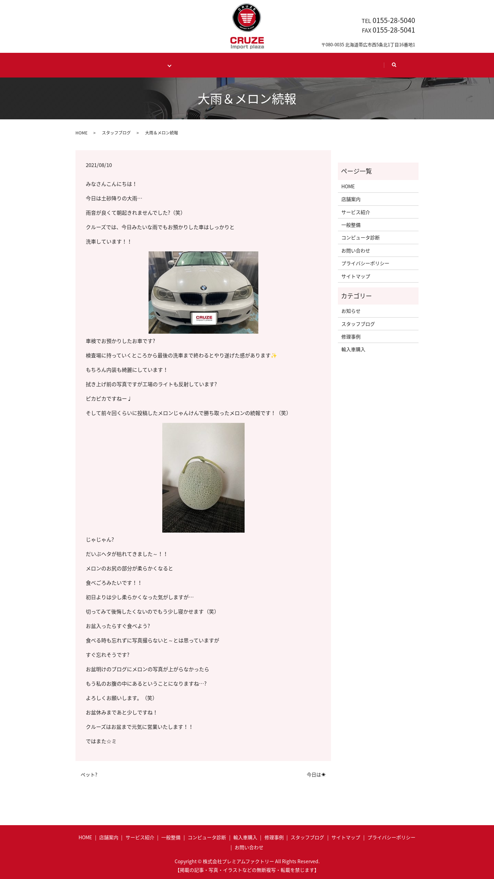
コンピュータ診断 (360, 237)
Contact (358, 64)
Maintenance (151, 64)
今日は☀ (316, 774)
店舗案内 (351, 198)
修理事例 (351, 336)
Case (231, 64)
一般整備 (351, 224)
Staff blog (311, 64)
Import (191, 64)
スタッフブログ (116, 132)
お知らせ (351, 310)
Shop (268, 64)
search (396, 68)
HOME (109, 64)
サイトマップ (355, 275)
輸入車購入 (353, 349)
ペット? (89, 774)
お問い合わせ (355, 250)
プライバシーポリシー (365, 263)
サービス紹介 (355, 211)
